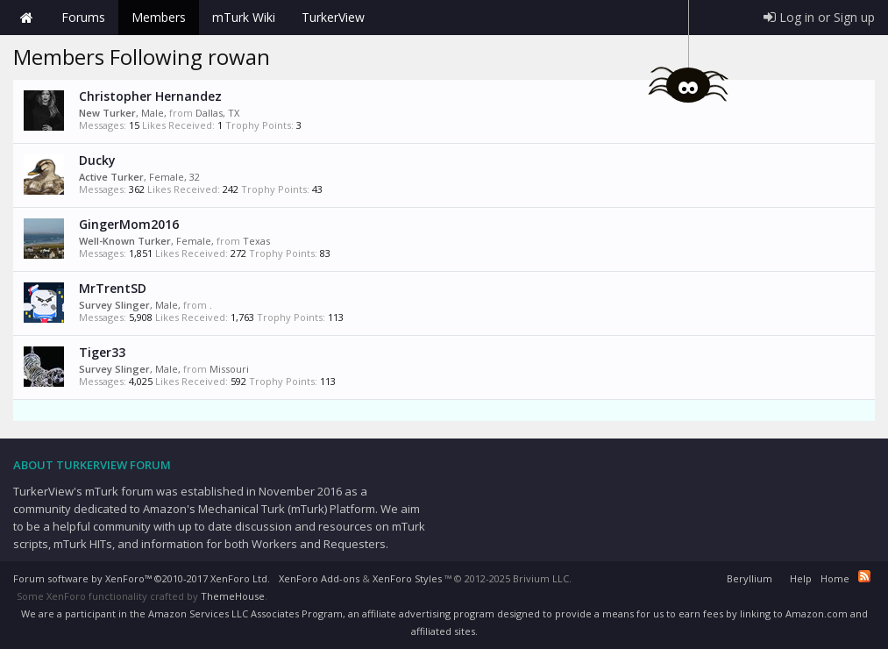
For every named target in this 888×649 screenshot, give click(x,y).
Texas (256, 240)
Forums (83, 17)
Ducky (97, 160)
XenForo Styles (407, 578)
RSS (864, 576)
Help (801, 578)
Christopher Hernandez (150, 96)
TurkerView (333, 17)
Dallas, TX (217, 112)
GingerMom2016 (129, 224)
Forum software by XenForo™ (141, 578)
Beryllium (749, 578)
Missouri (229, 368)
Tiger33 (102, 352)
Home (26, 17)
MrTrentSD (112, 288)
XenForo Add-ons (319, 578)
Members (158, 17)
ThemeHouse (233, 596)
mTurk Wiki (243, 17)
